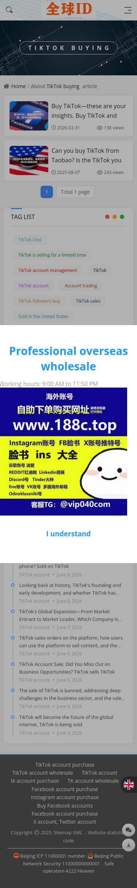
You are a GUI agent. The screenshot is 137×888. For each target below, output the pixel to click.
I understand (68, 534)
